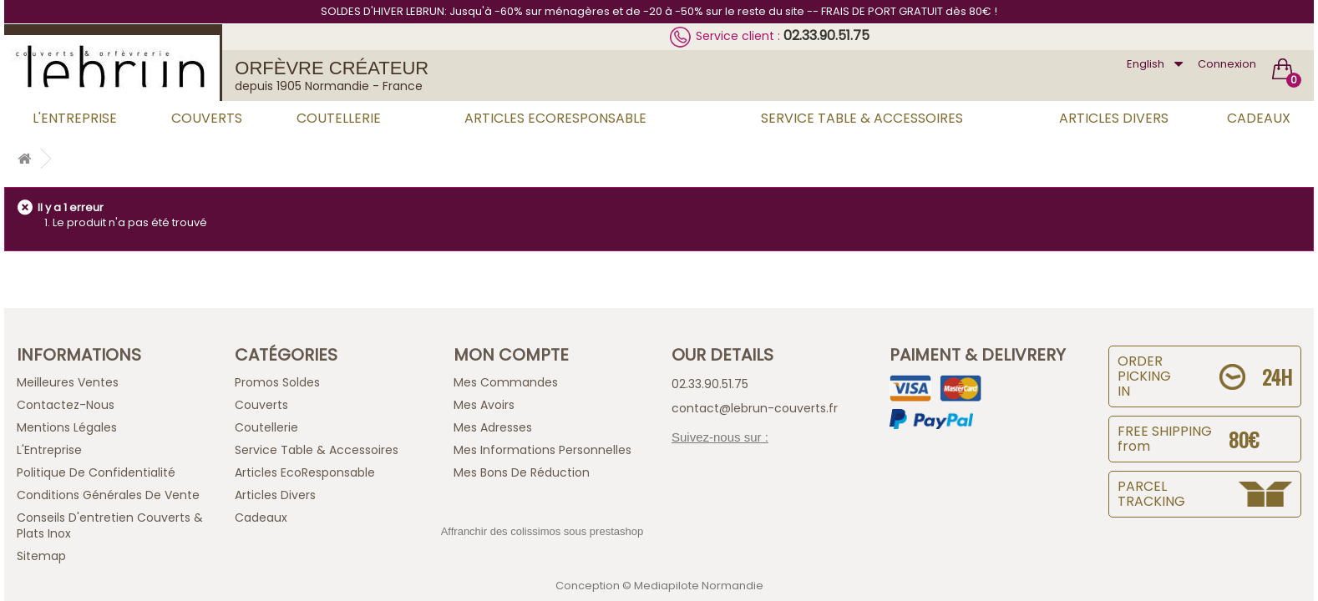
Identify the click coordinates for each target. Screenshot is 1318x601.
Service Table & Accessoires (862, 118)
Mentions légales (67, 427)
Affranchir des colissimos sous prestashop (542, 531)
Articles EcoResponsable (555, 118)
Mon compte (511, 354)
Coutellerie (339, 118)
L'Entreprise (75, 118)
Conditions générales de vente (108, 495)
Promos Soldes (277, 382)
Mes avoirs (484, 404)
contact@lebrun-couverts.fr (755, 408)
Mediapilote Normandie (698, 585)
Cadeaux (1258, 118)
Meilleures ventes (68, 382)
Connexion (1227, 64)
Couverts (206, 118)
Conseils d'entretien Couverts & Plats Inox (110, 525)
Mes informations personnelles (542, 450)
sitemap (41, 556)
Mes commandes (506, 382)
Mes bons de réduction (522, 472)
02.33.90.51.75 (826, 35)
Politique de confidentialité (96, 472)
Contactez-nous (65, 404)
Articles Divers (1113, 118)
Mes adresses (493, 427)
